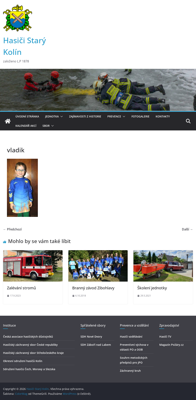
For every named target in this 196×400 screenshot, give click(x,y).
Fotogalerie (140, 116)
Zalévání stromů (21, 288)
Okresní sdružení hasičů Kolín (22, 361)
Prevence (114, 116)
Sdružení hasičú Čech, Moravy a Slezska (29, 369)
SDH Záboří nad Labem (96, 345)
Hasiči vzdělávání (131, 336)
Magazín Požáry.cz (171, 345)
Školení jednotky (152, 288)
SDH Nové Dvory (91, 336)
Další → (187, 229)
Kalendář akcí (25, 126)
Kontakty (163, 116)
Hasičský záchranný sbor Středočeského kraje (33, 353)
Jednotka (52, 116)
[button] (61, 116)
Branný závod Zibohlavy (93, 288)
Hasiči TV (165, 336)
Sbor (46, 126)
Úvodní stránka (27, 116)
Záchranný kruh (130, 370)
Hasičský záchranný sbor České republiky (30, 345)
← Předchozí (12, 229)
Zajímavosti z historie (85, 116)
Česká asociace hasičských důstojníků (28, 336)
